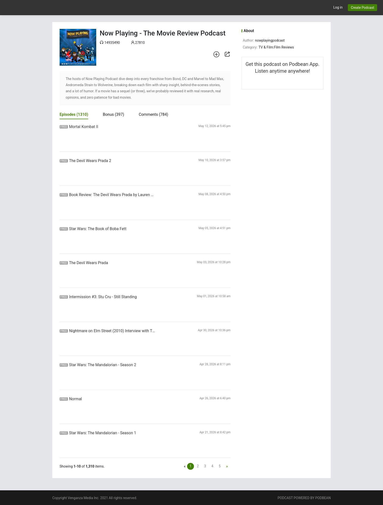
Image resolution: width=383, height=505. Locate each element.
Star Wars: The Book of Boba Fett (98, 228)
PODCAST (285, 498)
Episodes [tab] (74, 114)
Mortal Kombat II (83, 126)
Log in (337, 7)
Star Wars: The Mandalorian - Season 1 (102, 433)
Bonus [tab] (113, 114)
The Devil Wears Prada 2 (90, 160)
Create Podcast (362, 8)
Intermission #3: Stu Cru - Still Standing (103, 296)
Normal (75, 399)
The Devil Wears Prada (88, 262)
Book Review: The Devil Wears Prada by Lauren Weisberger (113, 194)
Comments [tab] (153, 114)
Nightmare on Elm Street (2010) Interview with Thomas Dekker (113, 331)
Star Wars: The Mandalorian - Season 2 (102, 365)
